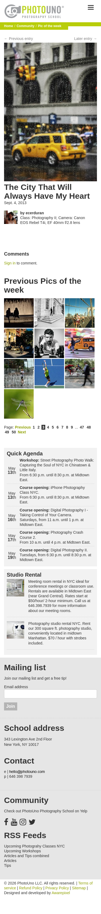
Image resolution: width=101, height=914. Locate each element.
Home (8, 26)
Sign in (10, 263)
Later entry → (85, 38)
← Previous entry (18, 38)
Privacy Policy (57, 888)
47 (82, 427)
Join (10, 706)
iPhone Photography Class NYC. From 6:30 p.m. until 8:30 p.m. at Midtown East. (54, 494)
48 (89, 427)
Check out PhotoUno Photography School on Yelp (45, 811)
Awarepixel (61, 893)
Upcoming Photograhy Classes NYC (34, 846)
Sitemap (79, 888)
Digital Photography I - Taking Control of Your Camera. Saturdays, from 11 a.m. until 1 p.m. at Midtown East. (54, 517)
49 (7, 432)
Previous (23, 427)
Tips (7, 865)
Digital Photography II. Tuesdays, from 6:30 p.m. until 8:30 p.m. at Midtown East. (55, 555)
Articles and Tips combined (26, 856)
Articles (10, 860)
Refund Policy (30, 888)
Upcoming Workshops (22, 851)
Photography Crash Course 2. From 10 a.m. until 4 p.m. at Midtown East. (55, 537)
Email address (16, 687)
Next (22, 432)
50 (14, 432)
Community (25, 26)
